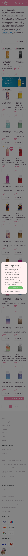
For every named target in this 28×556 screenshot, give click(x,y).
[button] (12, 291)
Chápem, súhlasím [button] (15, 288)
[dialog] (14, 278)
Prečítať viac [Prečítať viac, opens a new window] (13, 284)
